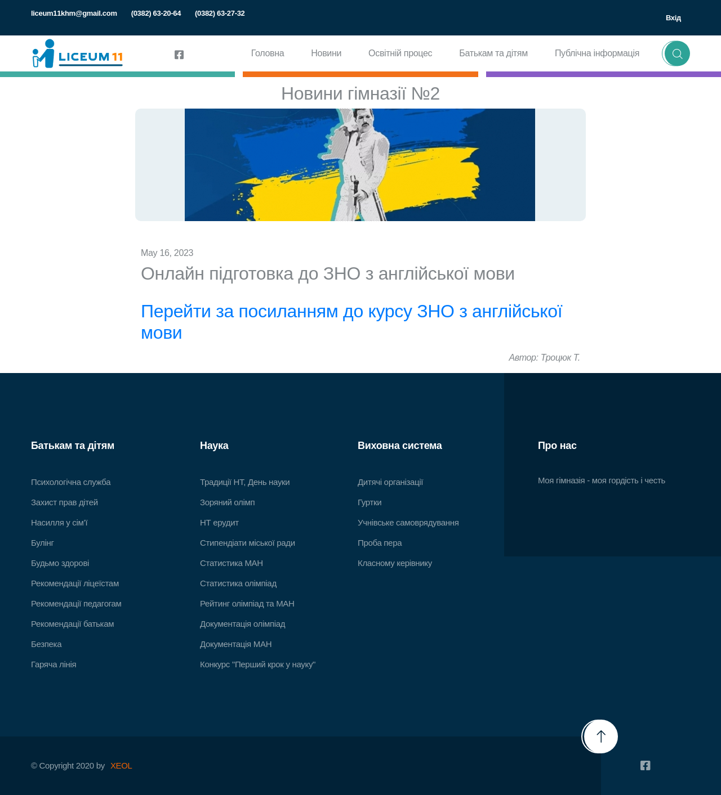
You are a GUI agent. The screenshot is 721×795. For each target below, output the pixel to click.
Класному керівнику (395, 563)
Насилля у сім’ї (59, 522)
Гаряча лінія (53, 664)
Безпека (46, 644)
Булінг (42, 542)
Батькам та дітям (493, 53)
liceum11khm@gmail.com (74, 13)
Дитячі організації (390, 482)
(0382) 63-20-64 (156, 13)
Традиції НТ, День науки (245, 482)
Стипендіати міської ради (247, 542)
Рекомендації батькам (72, 623)
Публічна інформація (597, 53)
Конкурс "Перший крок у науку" (257, 664)
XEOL (121, 765)
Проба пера (380, 542)
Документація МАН (236, 644)
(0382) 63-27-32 (219, 13)
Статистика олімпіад (238, 583)
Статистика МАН (231, 563)
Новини (326, 53)
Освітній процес (400, 53)
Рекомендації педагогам (76, 603)
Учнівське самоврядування (408, 522)
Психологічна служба (70, 482)
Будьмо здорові (60, 563)
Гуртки (369, 502)
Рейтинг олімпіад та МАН (247, 603)
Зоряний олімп (227, 502)
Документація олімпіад (242, 623)
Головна (267, 53)
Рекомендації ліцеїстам (75, 583)
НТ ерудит (219, 522)
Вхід (673, 18)
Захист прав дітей (64, 502)
